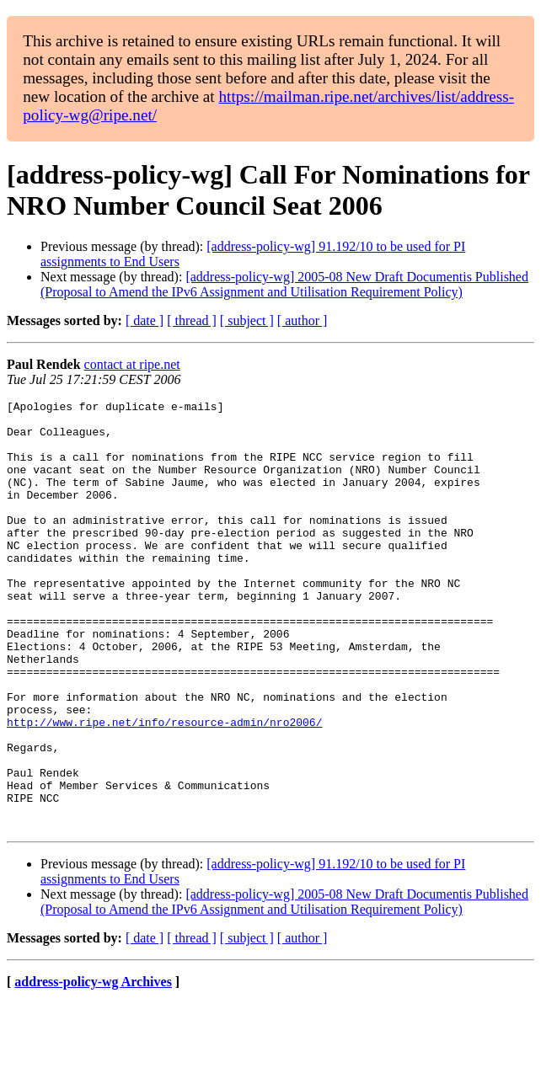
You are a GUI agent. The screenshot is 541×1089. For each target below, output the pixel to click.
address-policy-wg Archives (93, 1067)
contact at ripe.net (132, 364)
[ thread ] (192, 320)
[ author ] (302, 320)
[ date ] (144, 320)
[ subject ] (247, 320)
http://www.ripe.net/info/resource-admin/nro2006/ (164, 787)
